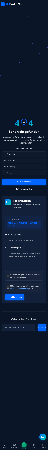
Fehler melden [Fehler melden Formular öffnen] (24, 189)
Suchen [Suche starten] (42, 327)
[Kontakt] (43, 445)
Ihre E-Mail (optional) (13, 234)
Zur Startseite (24, 181)
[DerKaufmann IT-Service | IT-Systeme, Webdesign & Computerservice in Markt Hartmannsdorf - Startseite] (11, 4)
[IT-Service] (14, 445)
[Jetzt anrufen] (24, 445)
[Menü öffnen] (44, 4)
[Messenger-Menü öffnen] (42, 437)
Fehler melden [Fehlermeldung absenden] (14, 297)
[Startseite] (5, 445)
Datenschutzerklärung (19, 288)
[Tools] (33, 445)
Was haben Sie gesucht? (15, 247)
